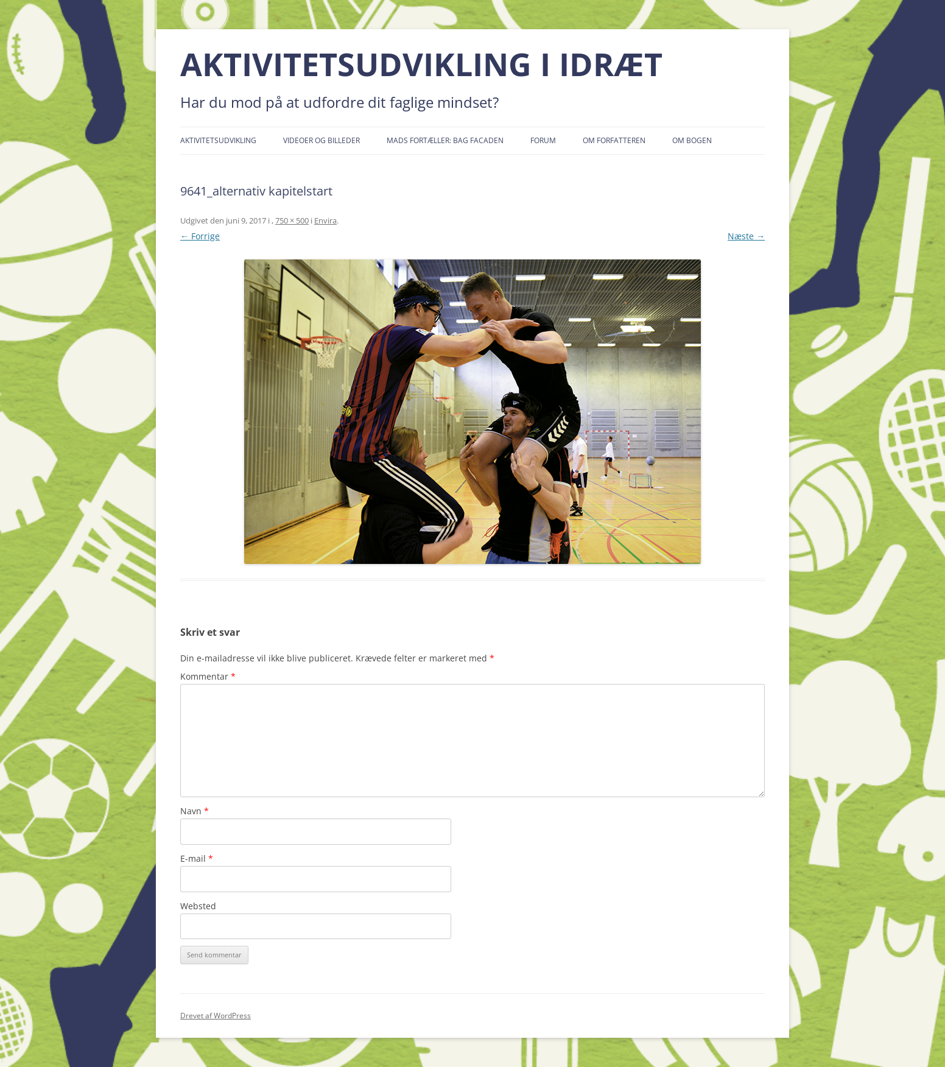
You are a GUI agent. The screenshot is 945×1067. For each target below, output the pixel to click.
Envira (325, 220)
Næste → (746, 236)
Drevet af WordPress (215, 1015)
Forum (543, 140)
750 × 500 (292, 220)
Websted (198, 906)
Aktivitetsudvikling (218, 140)
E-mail (196, 858)
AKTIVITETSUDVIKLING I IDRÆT (421, 64)
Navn (194, 811)
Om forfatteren (614, 140)
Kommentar (208, 676)
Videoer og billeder (321, 140)
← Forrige (200, 236)
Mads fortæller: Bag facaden (445, 140)
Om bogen (692, 140)
